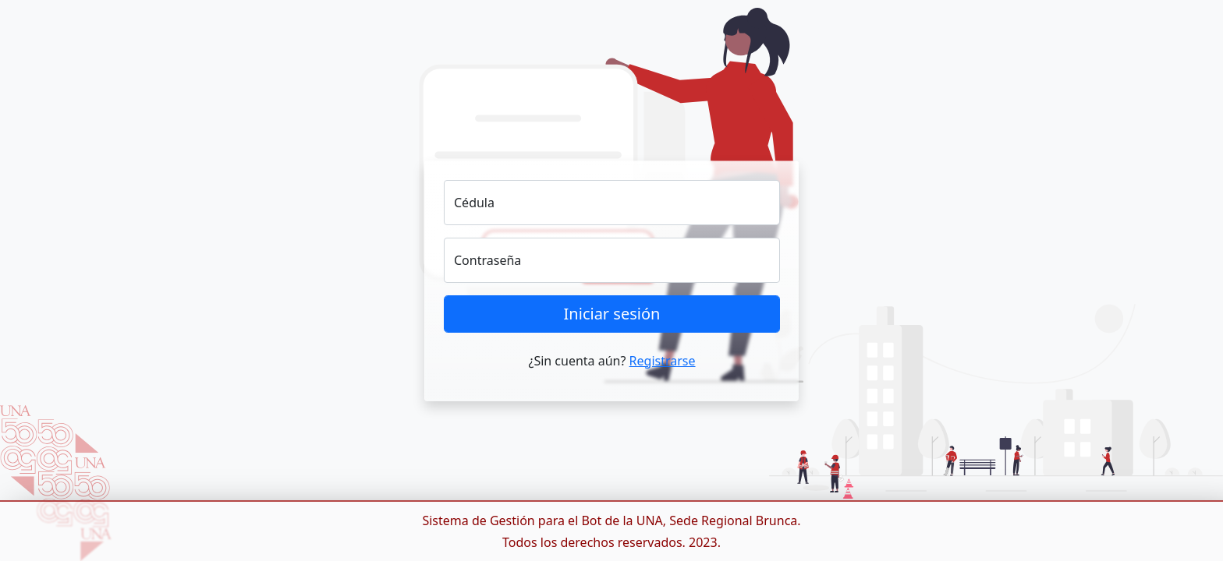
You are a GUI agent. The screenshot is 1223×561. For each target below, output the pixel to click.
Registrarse (662, 360)
